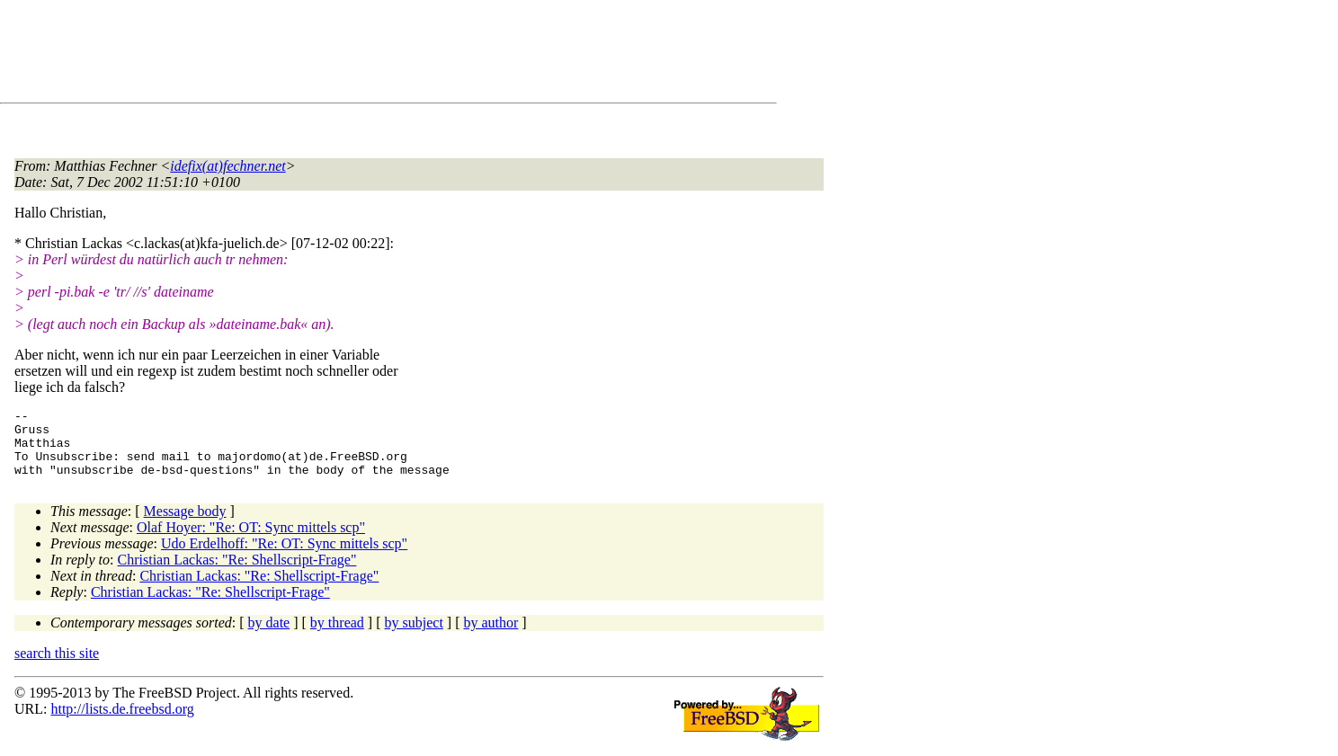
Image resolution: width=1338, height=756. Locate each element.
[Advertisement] (341, 54)
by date (269, 636)
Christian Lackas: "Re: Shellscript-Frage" (237, 573)
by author (490, 636)
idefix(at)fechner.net (227, 165)
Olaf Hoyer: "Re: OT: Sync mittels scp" (251, 540)
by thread (337, 636)
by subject (414, 636)
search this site (56, 666)
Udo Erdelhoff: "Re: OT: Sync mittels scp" (284, 557)
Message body (185, 524)
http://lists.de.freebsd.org (121, 722)
